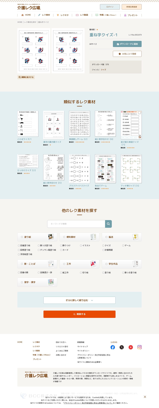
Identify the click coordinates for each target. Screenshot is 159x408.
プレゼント (133, 15)
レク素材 (46, 15)
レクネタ (65, 15)
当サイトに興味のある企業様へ (89, 362)
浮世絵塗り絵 (25, 254)
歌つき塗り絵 (45, 245)
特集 (108, 15)
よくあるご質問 (62, 350)
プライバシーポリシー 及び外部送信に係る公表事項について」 (88, 403)
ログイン (109, 7)
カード (64, 249)
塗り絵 (106, 272)
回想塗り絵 (24, 249)
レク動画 (84, 15)
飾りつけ (65, 245)
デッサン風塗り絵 (47, 249)
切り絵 (84, 272)
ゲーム (126, 245)
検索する (81, 314)
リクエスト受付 (62, 346)
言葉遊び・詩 (45, 272)
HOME (28, 15)
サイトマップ (82, 346)
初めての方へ (61, 342)
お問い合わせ (61, 355)
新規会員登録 (131, 7)
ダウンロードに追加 (129, 43)
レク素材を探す (30, 22)
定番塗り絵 (24, 245)
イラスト (85, 245)
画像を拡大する (27, 77)
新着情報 (80, 342)
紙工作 (64, 272)
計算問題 (107, 249)
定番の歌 (23, 272)
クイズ (103, 69)
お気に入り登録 (129, 53)
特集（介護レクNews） (42, 355)
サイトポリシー (83, 350)
